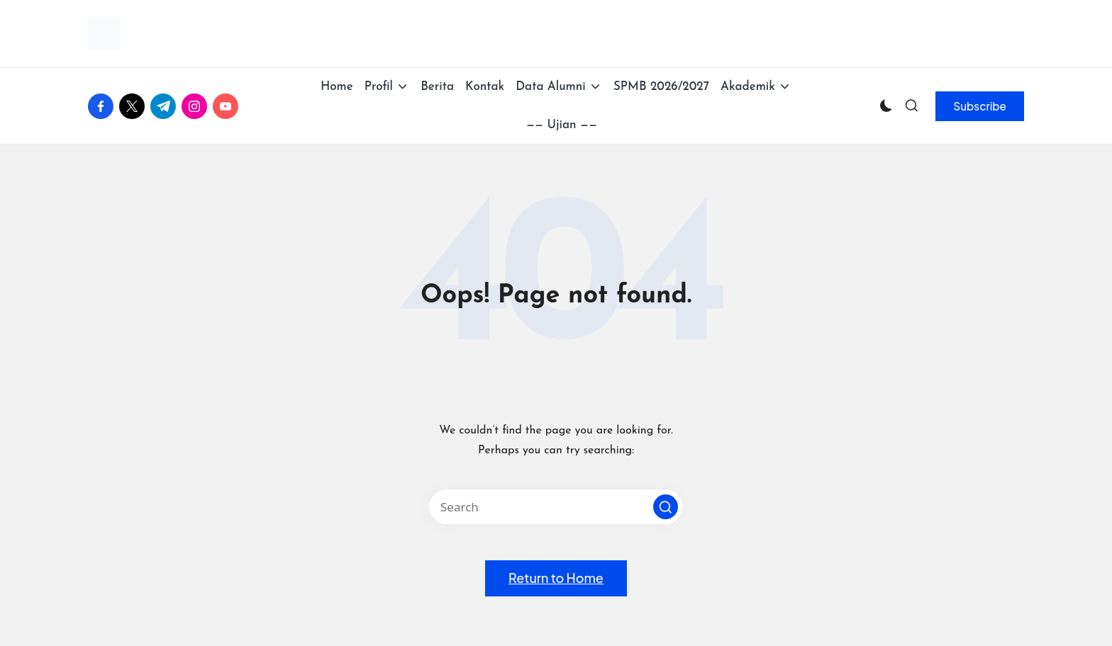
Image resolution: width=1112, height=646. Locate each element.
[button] (979, 106)
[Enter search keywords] (556, 507)
